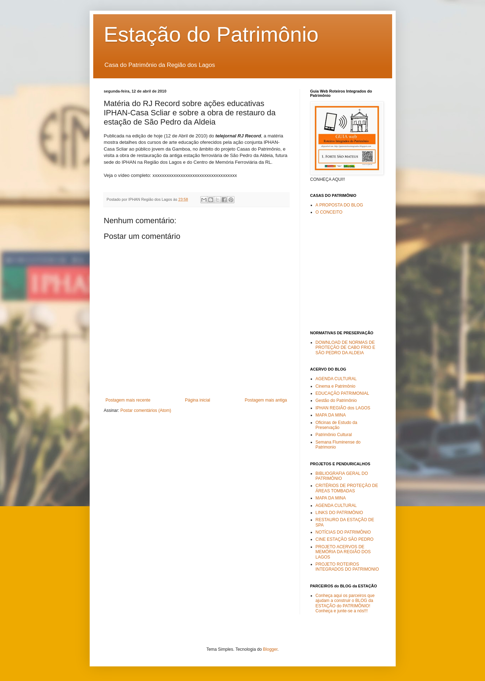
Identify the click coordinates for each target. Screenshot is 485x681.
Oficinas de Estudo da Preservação (336, 425)
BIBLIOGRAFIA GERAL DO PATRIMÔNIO (342, 476)
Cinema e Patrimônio (335, 386)
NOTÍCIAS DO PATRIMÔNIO (343, 532)
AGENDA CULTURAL (336, 378)
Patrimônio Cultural (334, 434)
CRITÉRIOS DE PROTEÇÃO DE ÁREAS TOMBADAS (347, 488)
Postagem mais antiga (266, 400)
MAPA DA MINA (331, 415)
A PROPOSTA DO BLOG (339, 205)
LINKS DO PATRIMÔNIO (339, 512)
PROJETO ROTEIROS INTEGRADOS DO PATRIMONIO (347, 567)
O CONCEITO (329, 212)
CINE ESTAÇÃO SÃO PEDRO (345, 539)
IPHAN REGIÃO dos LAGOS (343, 407)
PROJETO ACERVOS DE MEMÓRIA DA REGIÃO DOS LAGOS (343, 552)
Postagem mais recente (128, 400)
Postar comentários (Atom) (145, 410)
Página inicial (197, 400)
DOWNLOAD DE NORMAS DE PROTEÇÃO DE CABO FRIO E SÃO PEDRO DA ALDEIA (345, 347)
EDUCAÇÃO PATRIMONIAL (342, 393)
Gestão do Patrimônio (336, 400)
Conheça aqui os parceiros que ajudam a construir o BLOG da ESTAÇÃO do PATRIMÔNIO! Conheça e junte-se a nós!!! (345, 603)
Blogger (270, 649)
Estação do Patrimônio (211, 34)
